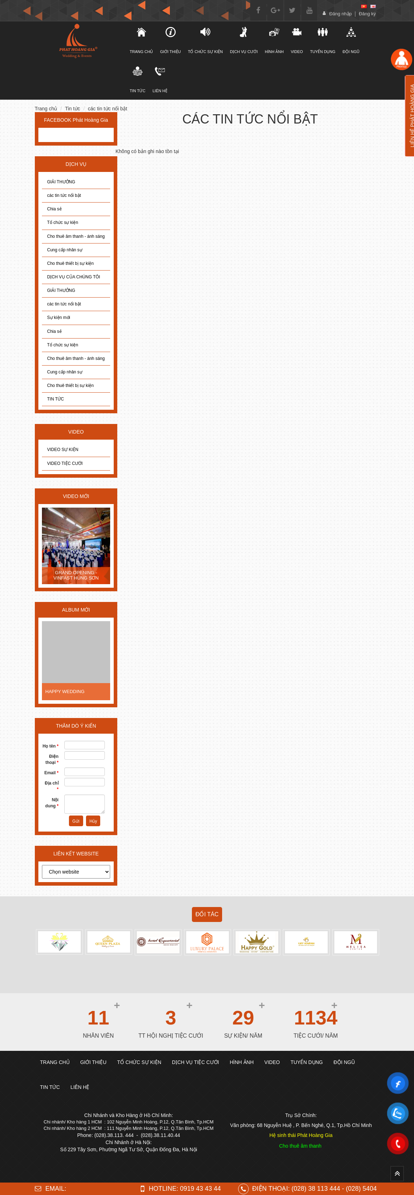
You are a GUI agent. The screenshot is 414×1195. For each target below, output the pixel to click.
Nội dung (51, 802)
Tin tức (137, 79)
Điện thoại (52, 759)
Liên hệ (159, 79)
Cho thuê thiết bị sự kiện (70, 263)
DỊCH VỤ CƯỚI (244, 40)
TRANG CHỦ (141, 40)
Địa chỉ (52, 786)
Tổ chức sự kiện (62, 222)
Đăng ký (367, 13)
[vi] (364, 6)
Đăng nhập (340, 13)
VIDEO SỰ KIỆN (63, 449)
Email (51, 772)
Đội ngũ (351, 40)
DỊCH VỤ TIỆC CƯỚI (195, 1062)
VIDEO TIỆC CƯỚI (65, 463)
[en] (373, 6)
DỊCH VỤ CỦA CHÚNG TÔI (73, 276)
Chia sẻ (54, 208)
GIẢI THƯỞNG (61, 181)
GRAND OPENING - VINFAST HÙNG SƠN (76, 575)
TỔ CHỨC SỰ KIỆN (205, 40)
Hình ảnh (274, 40)
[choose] (76, 872)
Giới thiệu (170, 40)
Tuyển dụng (322, 40)
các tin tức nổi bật (107, 108)
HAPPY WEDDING (65, 691)
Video (297, 40)
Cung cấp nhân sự (64, 249)
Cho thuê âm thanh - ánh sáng (76, 236)
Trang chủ (46, 108)
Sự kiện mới (58, 317)
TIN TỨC (55, 399)
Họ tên (51, 746)
